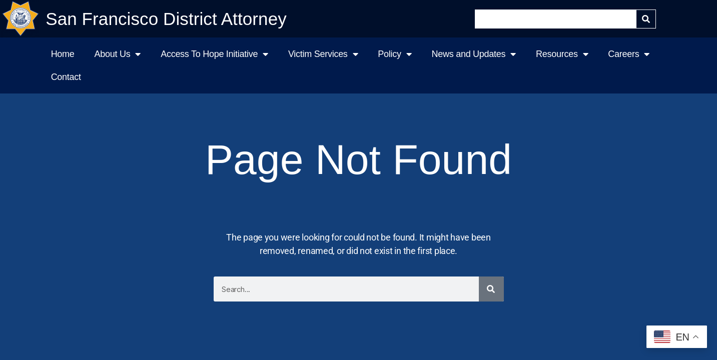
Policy (394, 54)
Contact (66, 77)
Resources (562, 54)
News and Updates (473, 54)
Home (63, 54)
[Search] (645, 19)
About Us (118, 54)
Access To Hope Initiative (214, 54)
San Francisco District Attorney (166, 18)
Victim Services (323, 54)
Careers (628, 54)
